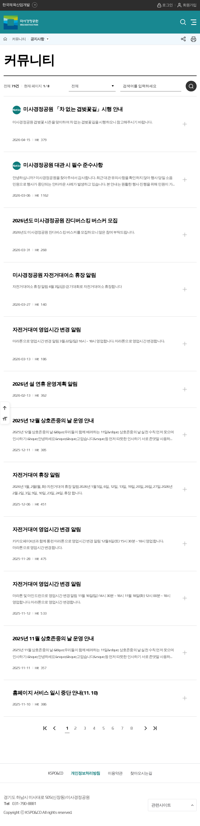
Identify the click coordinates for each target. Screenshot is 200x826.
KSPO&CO (55, 779)
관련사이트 (172, 810)
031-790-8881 (24, 809)
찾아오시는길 (141, 779)
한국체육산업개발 (19, 5)
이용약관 (115, 779)
